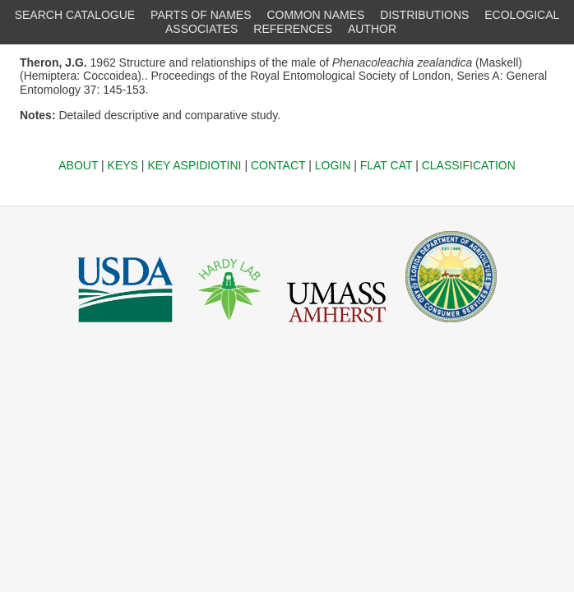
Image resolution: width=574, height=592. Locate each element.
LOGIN (333, 165)
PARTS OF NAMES (200, 14)
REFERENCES (292, 28)
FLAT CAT (386, 165)
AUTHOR (372, 28)
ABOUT (78, 165)
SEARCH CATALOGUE (75, 14)
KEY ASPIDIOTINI (194, 165)
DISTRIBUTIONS (424, 14)
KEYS (123, 165)
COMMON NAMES (315, 14)
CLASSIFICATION (469, 165)
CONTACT (278, 165)
